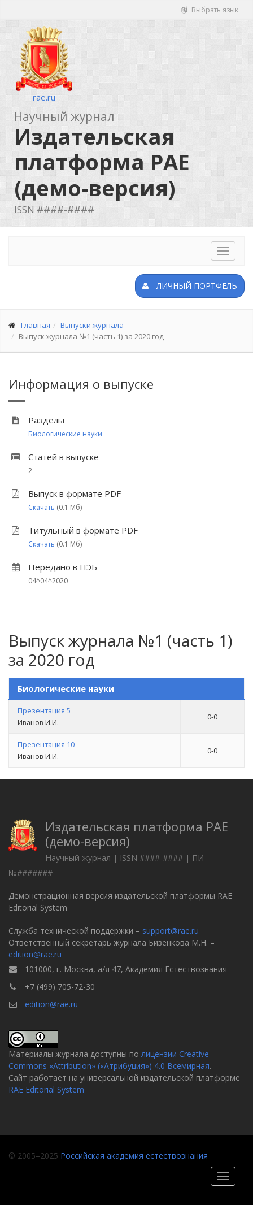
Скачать (41, 507)
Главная (35, 325)
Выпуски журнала (92, 325)
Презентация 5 (44, 710)
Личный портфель (189, 285)
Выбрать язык (209, 10)
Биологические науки (65, 434)
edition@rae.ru (35, 954)
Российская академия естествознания (134, 1155)
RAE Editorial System (46, 1089)
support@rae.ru (170, 930)
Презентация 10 (46, 744)
